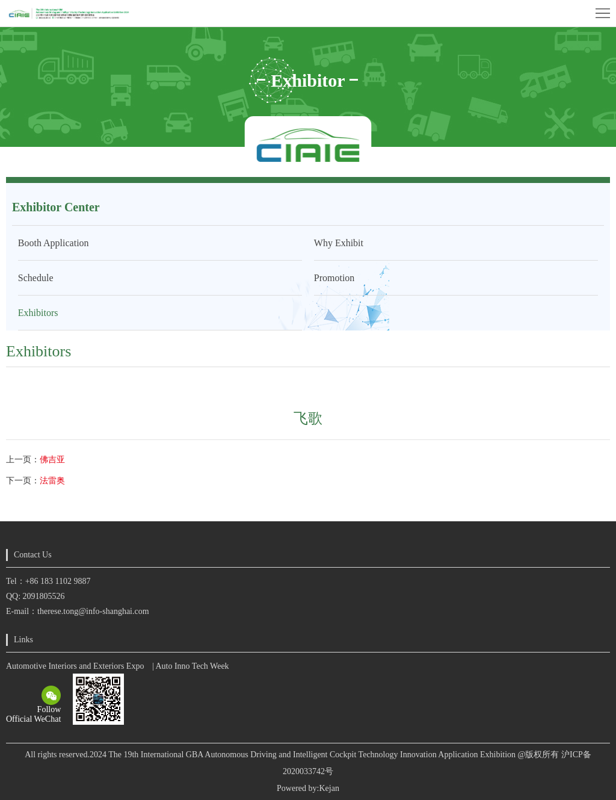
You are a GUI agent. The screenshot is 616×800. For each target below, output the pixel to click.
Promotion (334, 278)
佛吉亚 (52, 459)
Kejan (329, 788)
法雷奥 (52, 480)
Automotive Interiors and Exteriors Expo (75, 666)
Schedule (36, 278)
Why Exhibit (338, 243)
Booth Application (53, 243)
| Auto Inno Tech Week (190, 666)
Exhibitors (38, 313)
